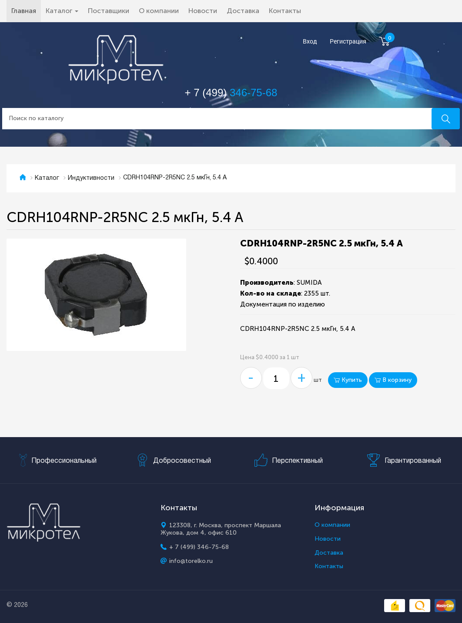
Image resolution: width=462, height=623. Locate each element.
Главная (26, 10)
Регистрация (348, 41)
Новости (202, 11)
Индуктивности (91, 178)
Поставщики (108, 11)
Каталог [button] (62, 11)
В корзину (393, 380)
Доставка (243, 11)
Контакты (285, 11)
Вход (310, 41)
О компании (159, 11)
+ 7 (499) (231, 92)
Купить (348, 380)
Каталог (47, 178)
